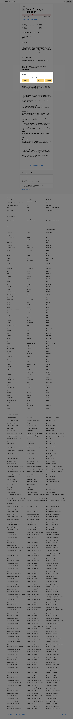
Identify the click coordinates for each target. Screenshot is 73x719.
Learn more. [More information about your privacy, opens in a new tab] (47, 77)
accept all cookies (48, 80)
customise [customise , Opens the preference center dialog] (25, 80)
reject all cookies (40, 80)
